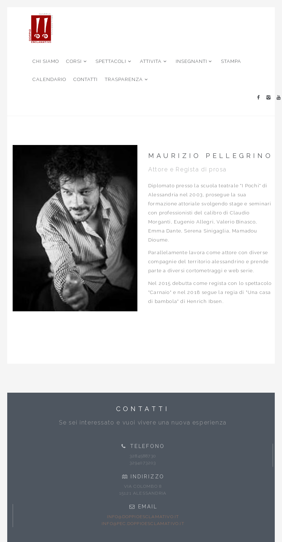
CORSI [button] (77, 61)
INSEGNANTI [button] (195, 61)
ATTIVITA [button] (154, 61)
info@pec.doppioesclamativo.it (143, 523)
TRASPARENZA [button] (127, 79)
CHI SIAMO (46, 61)
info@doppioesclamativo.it (143, 516)
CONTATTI (85, 79)
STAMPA (231, 61)
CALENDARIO (49, 79)
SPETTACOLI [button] (114, 61)
